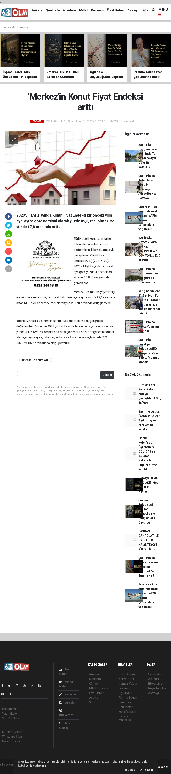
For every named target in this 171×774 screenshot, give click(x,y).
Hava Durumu (128, 674)
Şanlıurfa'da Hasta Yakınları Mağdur (148, 326)
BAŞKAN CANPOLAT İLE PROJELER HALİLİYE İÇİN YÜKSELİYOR (148, 540)
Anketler (153, 679)
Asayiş (132, 10)
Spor (92, 702)
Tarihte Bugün (128, 697)
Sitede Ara (155, 674)
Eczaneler (125, 688)
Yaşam (24, 27)
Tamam (146, 769)
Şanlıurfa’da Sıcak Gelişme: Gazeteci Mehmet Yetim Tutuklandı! (148, 566)
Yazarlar (67, 694)
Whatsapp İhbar (12, 736)
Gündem (69, 10)
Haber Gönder (11, 741)
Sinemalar (125, 702)
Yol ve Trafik (127, 679)
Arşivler (67, 702)
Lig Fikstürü (126, 693)
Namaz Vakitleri (129, 683)
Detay (130, 769)
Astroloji (153, 693)
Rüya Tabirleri (157, 688)
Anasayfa (10, 27)
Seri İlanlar (126, 707)
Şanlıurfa (53, 10)
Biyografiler (155, 683)
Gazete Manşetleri (126, 718)
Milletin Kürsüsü (91, 10)
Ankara (37, 10)
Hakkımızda (9, 709)
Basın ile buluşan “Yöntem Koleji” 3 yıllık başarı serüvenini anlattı (149, 420)
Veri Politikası (10, 718)
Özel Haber (115, 10)
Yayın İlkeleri (10, 713)
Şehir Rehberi (127, 711)
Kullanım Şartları (12, 732)
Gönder (107, 374)
